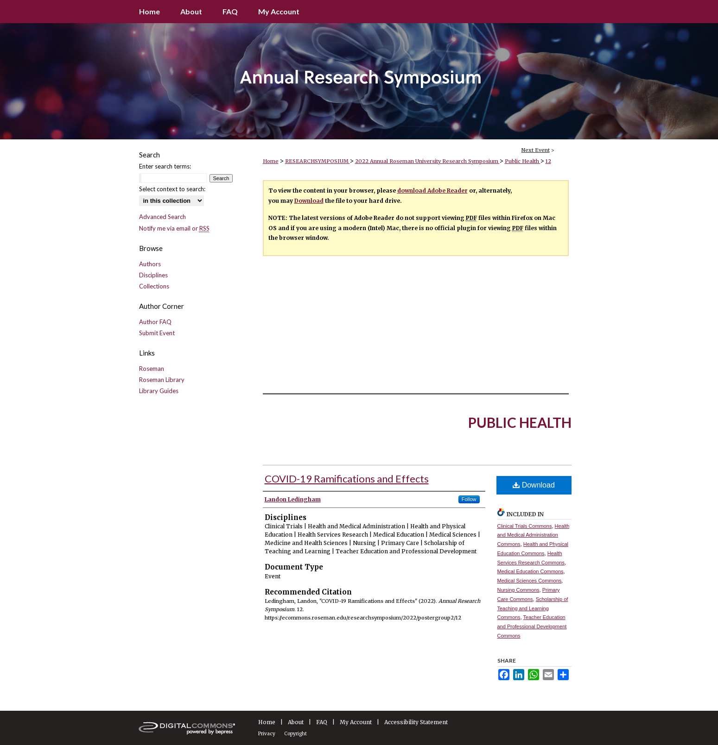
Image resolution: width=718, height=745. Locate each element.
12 (548, 161)
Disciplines (153, 275)
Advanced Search (162, 216)
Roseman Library (161, 379)
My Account (356, 722)
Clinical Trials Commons (524, 526)
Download (309, 200)
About (296, 722)
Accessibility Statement (416, 722)
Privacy (266, 734)
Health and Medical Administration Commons (533, 535)
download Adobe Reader (432, 190)
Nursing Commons (518, 590)
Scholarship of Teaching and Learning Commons (532, 608)
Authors (150, 264)
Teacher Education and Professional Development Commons (532, 626)
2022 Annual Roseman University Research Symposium (427, 161)
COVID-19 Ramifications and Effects (347, 478)
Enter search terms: (165, 166)
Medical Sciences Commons (529, 580)
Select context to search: (172, 189)
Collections (154, 286)
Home (271, 161)
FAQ (321, 722)
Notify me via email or (174, 228)
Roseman (151, 368)
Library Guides (158, 390)
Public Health (522, 161)
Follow (469, 499)
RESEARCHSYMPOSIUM (317, 161)
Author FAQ (155, 322)
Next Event (535, 150)
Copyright (295, 734)
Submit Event (157, 333)
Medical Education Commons (530, 571)
